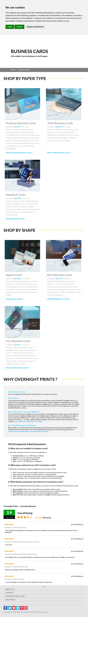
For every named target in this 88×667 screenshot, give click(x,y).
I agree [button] (9, 27)
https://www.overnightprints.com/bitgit (28, 421)
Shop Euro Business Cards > (18, 368)
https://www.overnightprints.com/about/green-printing (28, 431)
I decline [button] (19, 27)
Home (13, 70)
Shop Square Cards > (15, 299)
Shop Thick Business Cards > (59, 152)
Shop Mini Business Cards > (58, 299)
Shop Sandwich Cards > (16, 218)
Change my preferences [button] (35, 27)
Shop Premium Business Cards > (19, 152)
